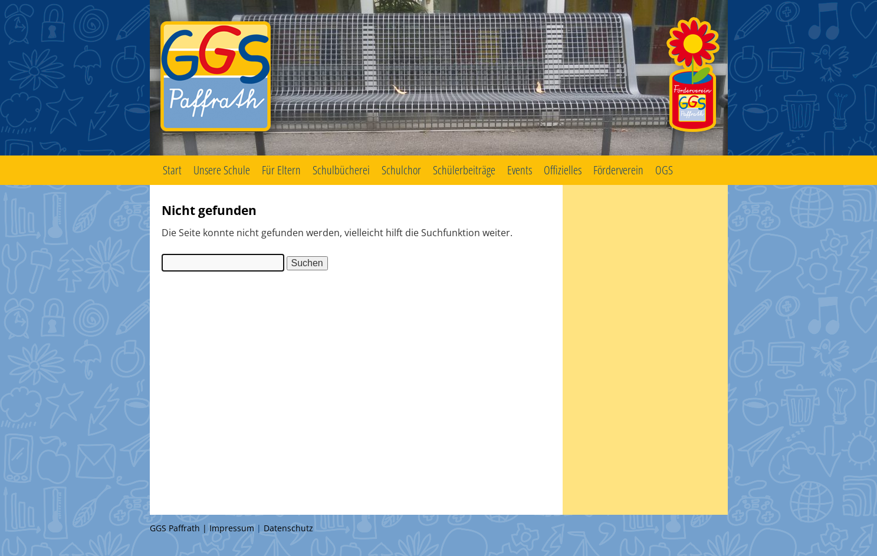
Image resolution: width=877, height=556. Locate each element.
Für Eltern (281, 170)
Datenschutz (288, 528)
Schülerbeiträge (464, 170)
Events (519, 170)
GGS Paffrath (439, 77)
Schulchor (401, 170)
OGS (664, 170)
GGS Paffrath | (179, 528)
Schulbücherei (341, 170)
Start (172, 170)
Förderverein (618, 170)
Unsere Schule (221, 170)
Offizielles (563, 170)
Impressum (231, 528)
